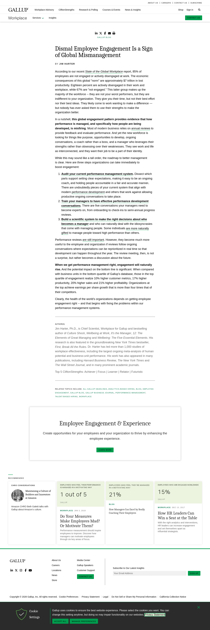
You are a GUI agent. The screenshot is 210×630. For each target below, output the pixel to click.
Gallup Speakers (85, 565)
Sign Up (194, 573)
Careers (56, 565)
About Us (56, 560)
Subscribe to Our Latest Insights (128, 568)
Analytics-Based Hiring (121, 389)
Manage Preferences (84, 621)
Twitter (16, 570)
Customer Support (86, 570)
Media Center (83, 560)
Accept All (60, 621)
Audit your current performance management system (97, 173)
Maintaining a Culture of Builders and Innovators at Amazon (38, 494)
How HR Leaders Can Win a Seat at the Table (177, 515)
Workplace (85, 396)
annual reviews (140, 128)
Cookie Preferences (68, 596)
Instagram (21, 570)
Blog (138, 389)
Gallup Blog (77, 393)
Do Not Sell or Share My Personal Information (134, 596)
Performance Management (130, 393)
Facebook (25, 570)
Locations (56, 570)
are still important (93, 239)
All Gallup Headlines (95, 389)
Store (54, 580)
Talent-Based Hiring (66, 396)
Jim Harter (67, 64)
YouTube (30, 570)
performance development (88, 192)
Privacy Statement (91, 596)
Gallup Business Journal (100, 393)
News (54, 575)
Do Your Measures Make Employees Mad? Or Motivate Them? (80, 521)
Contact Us (85, 577)
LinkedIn (11, 570)
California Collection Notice (173, 596)
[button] (44, 10)
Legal (105, 596)
